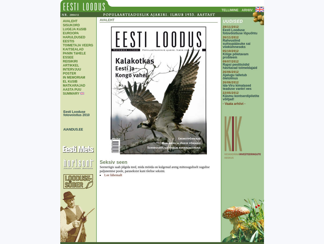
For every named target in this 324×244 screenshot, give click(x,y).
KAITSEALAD (73, 49)
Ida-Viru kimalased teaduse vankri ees (237, 87)
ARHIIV (247, 10)
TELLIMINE (230, 10)
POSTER (69, 73)
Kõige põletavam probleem (235, 55)
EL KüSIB (70, 81)
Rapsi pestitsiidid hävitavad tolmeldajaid (240, 66)
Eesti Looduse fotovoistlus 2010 (75, 113)
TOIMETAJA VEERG (78, 45)
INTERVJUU (72, 69)
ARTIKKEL (71, 65)
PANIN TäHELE (74, 53)
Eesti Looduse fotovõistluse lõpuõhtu (240, 31)
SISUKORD (71, 25)
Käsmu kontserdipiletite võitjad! (241, 97)
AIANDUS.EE (72, 129)
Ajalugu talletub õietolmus (235, 76)
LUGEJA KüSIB (75, 29)
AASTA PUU (72, 89)
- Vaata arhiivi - (234, 104)
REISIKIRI (70, 61)
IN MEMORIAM (74, 77)
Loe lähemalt (113, 175)
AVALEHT (70, 21)
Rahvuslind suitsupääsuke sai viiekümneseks (236, 44)
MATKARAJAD (74, 85)
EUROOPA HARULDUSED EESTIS (74, 37)
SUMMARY (71, 93)
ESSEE (68, 57)
